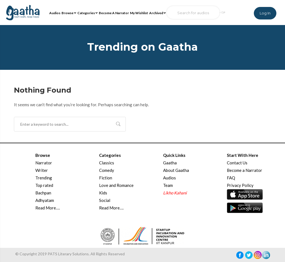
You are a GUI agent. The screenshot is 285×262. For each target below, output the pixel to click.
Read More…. (47, 207)
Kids (103, 192)
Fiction (105, 177)
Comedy (106, 170)
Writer (41, 170)
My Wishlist (139, 13)
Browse (69, 13)
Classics (106, 162)
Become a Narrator (244, 170)
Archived (157, 13)
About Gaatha (176, 170)
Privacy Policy (240, 185)
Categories (87, 13)
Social (104, 200)
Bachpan (43, 192)
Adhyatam (44, 200)
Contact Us (237, 162)
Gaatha (170, 162)
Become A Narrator (114, 13)
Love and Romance (116, 185)
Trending (43, 177)
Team (168, 185)
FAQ (231, 177)
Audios (54, 13)
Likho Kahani (175, 192)
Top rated (44, 185)
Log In (265, 13)
